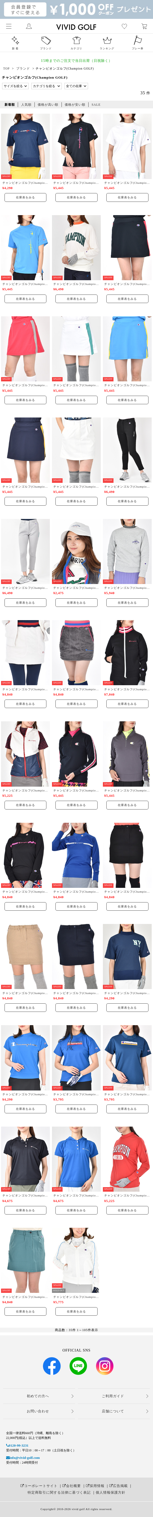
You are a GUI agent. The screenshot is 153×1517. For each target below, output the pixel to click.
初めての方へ (38, 1396)
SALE (95, 104)
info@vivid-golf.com (23, 1458)
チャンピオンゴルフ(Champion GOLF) (25, 182)
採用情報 (95, 1486)
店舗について (113, 1411)
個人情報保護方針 (110, 1492)
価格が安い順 (75, 104)
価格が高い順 (48, 104)
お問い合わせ (38, 1411)
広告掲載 (118, 1486)
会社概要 (71, 1486)
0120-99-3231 (17, 1445)
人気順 (26, 104)
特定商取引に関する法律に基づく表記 (59, 1492)
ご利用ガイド (113, 1396)
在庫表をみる (25, 197)
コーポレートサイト (39, 1486)
